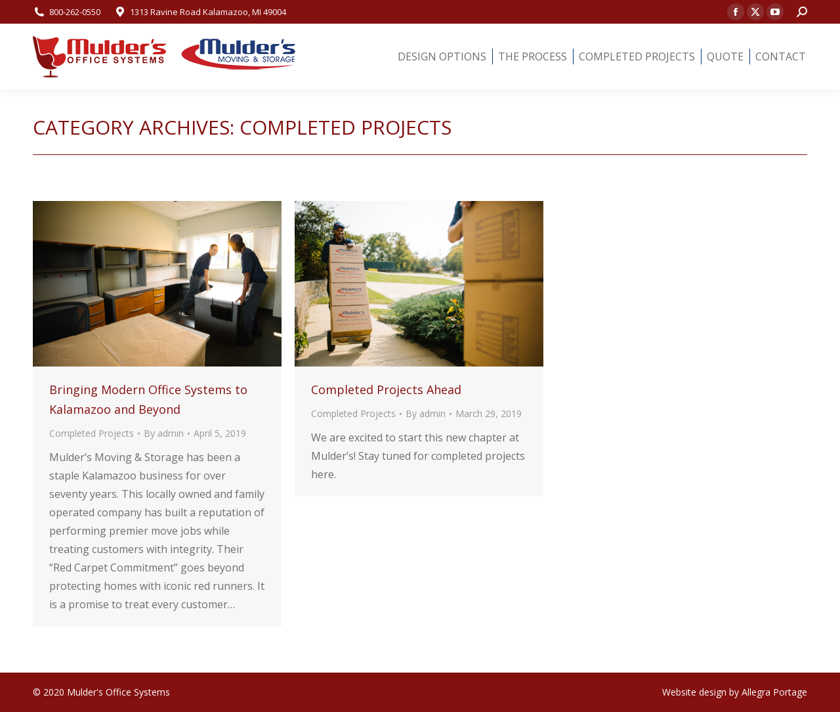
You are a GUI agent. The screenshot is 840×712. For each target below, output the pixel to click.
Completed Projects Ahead (386, 389)
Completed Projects (91, 433)
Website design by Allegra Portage (734, 692)
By (164, 433)
